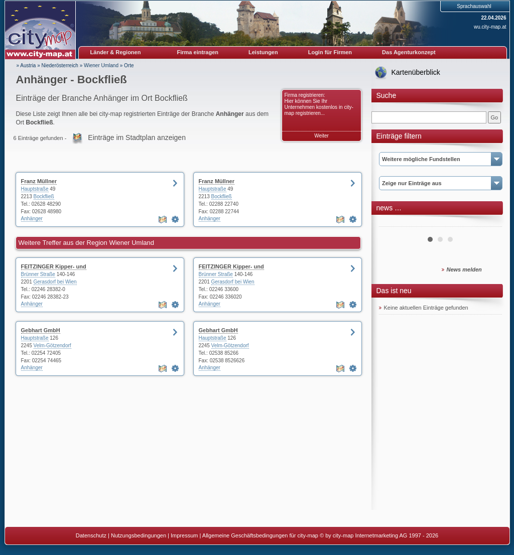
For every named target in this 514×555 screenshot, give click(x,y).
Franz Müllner (39, 181)
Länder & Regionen (115, 52)
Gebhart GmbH (40, 330)
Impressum (184, 535)
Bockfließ (44, 196)
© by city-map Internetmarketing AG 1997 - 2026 (379, 535)
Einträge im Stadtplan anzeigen (137, 137)
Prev (392, 223)
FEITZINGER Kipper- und (53, 266)
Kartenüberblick (416, 72)
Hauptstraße (35, 189)
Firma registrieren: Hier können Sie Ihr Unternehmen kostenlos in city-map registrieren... (319, 104)
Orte (129, 65)
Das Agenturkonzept (409, 52)
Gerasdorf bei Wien (55, 282)
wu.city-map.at (490, 27)
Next (489, 223)
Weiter (321, 135)
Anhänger (32, 218)
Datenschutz (91, 535)
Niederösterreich (60, 65)
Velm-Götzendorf (52, 345)
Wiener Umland (101, 65)
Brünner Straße (38, 274)
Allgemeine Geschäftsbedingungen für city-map (260, 535)
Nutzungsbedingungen (138, 535)
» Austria (26, 65)
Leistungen (263, 52)
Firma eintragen (198, 52)
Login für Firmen (330, 52)
